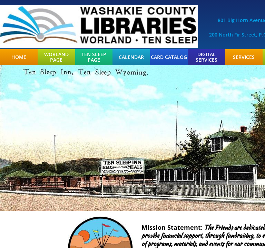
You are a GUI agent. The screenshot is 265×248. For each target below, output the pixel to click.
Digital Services (206, 57)
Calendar (131, 57)
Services (244, 57)
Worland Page (56, 57)
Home (18, 57)
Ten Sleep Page (93, 57)
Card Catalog (169, 57)
